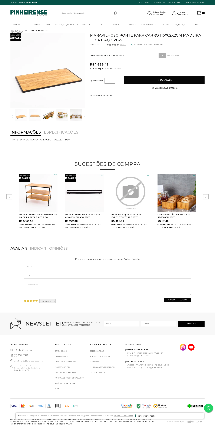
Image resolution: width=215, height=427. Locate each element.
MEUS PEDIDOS (174, 3)
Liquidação (181, 25)
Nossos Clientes (62, 367)
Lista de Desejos (97, 372)
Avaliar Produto (177, 300)
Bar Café (116, 25)
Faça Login (181, 14)
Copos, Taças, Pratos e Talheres (72, 25)
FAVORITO (55, 175)
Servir (101, 25)
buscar (115, 13)
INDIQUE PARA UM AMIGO (101, 95)
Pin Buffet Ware (42, 25)
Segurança (95, 362)
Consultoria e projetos (194, 3)
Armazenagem (148, 25)
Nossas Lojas (61, 356)
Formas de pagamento (100, 356)
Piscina (165, 25)
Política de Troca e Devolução (69, 378)
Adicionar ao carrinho (166, 88)
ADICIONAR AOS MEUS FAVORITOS (148, 45)
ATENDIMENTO (144, 3)
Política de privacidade (66, 383)
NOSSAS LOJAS (159, 3)
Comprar (164, 80)
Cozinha (132, 25)
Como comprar (97, 351)
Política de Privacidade (117, 423)
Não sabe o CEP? (173, 56)
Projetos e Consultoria (66, 362)
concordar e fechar (148, 421)
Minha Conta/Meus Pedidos (102, 367)
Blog (196, 25)
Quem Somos (61, 351)
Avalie (123, 45)
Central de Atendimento (66, 372)
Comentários (107, 288)
